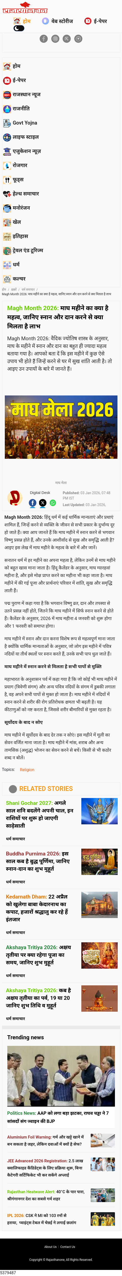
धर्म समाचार (28, 289)
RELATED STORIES (46, 788)
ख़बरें (14, 289)
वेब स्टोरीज (57, 21)
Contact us (67, 1247)
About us (50, 1247)
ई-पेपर (95, 21)
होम (22, 21)
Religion (27, 769)
